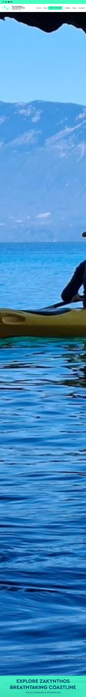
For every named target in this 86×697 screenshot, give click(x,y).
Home (38, 8)
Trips (53, 8)
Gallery (67, 8)
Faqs (74, 8)
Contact (81, 8)
